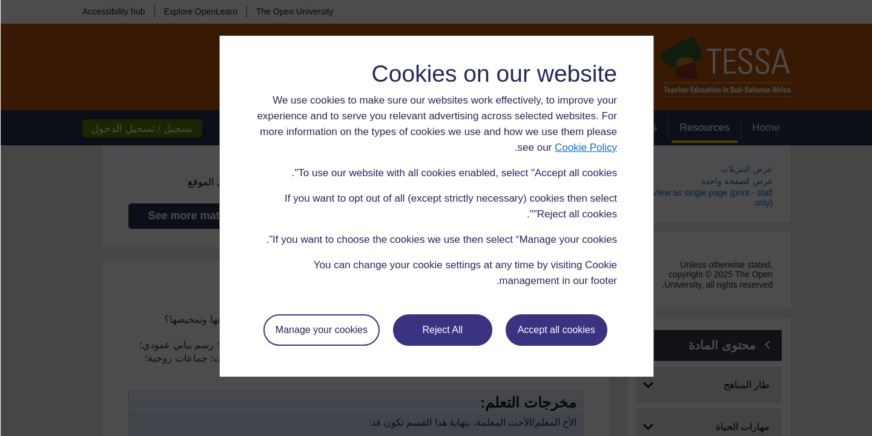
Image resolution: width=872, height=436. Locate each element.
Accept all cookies (556, 330)
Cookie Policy (585, 147)
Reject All (441, 330)
